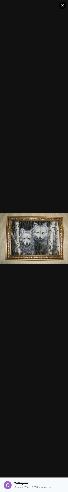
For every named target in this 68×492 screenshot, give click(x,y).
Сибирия (21, 483)
